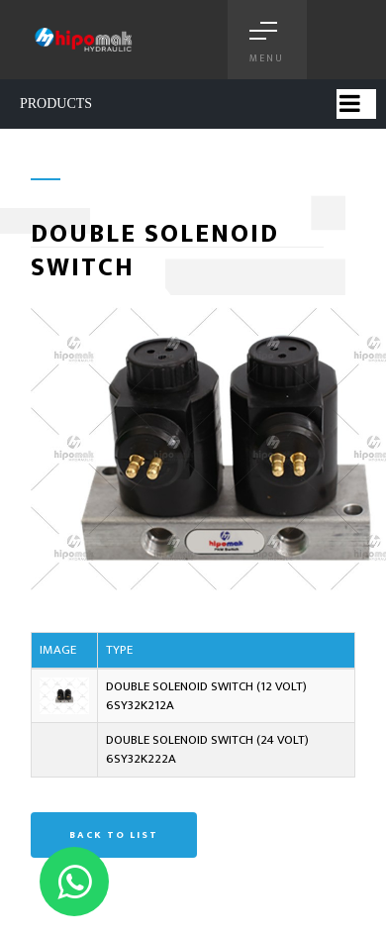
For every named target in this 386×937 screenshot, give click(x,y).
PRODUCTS (56, 103)
